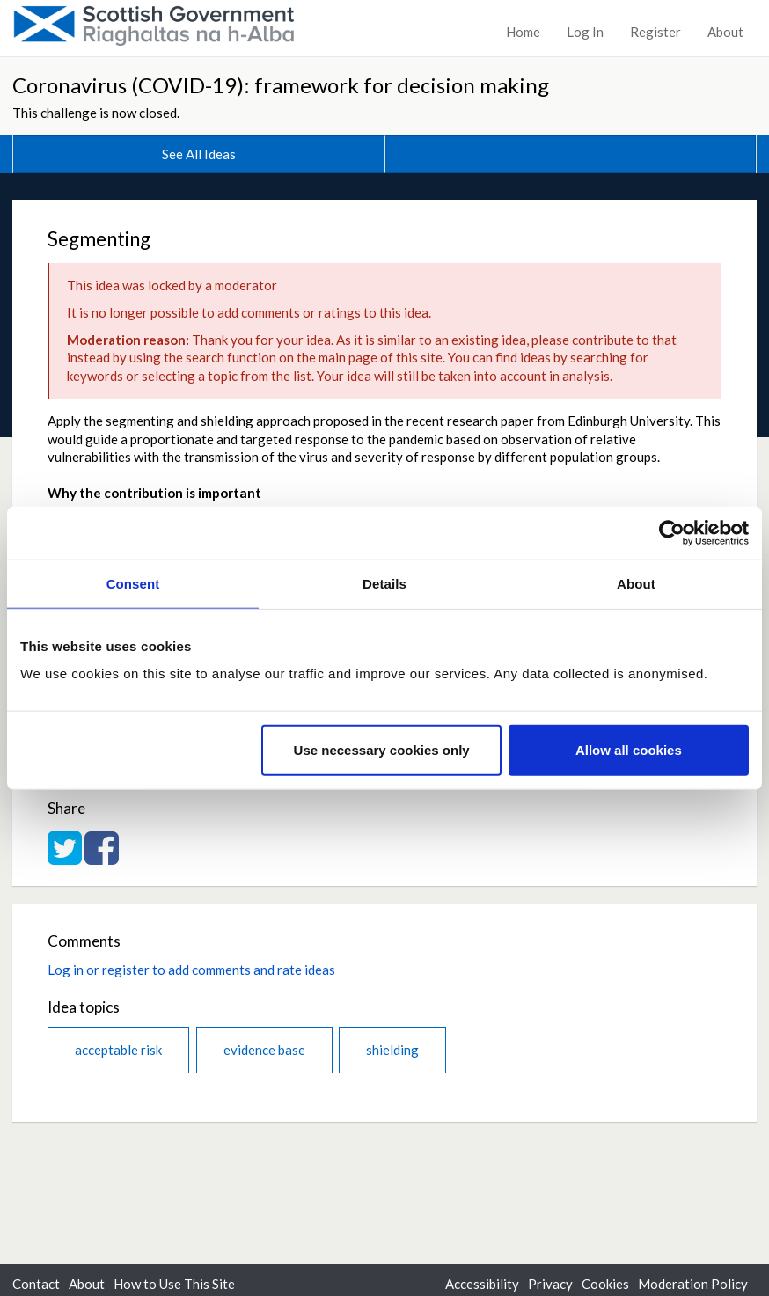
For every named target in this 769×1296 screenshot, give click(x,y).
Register (655, 32)
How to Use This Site (174, 1284)
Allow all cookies (628, 750)
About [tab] (636, 582)
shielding (392, 1050)
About (725, 32)
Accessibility (482, 1284)
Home (523, 32)
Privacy (550, 1284)
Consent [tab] (133, 582)
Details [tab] (384, 582)
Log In (585, 32)
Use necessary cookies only (382, 750)
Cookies (605, 1284)
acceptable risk (118, 1050)
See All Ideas (199, 154)
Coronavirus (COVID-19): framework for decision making (280, 85)
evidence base (264, 1050)
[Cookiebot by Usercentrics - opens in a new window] (672, 532)
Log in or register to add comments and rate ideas (191, 969)
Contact (36, 1284)
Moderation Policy (693, 1284)
